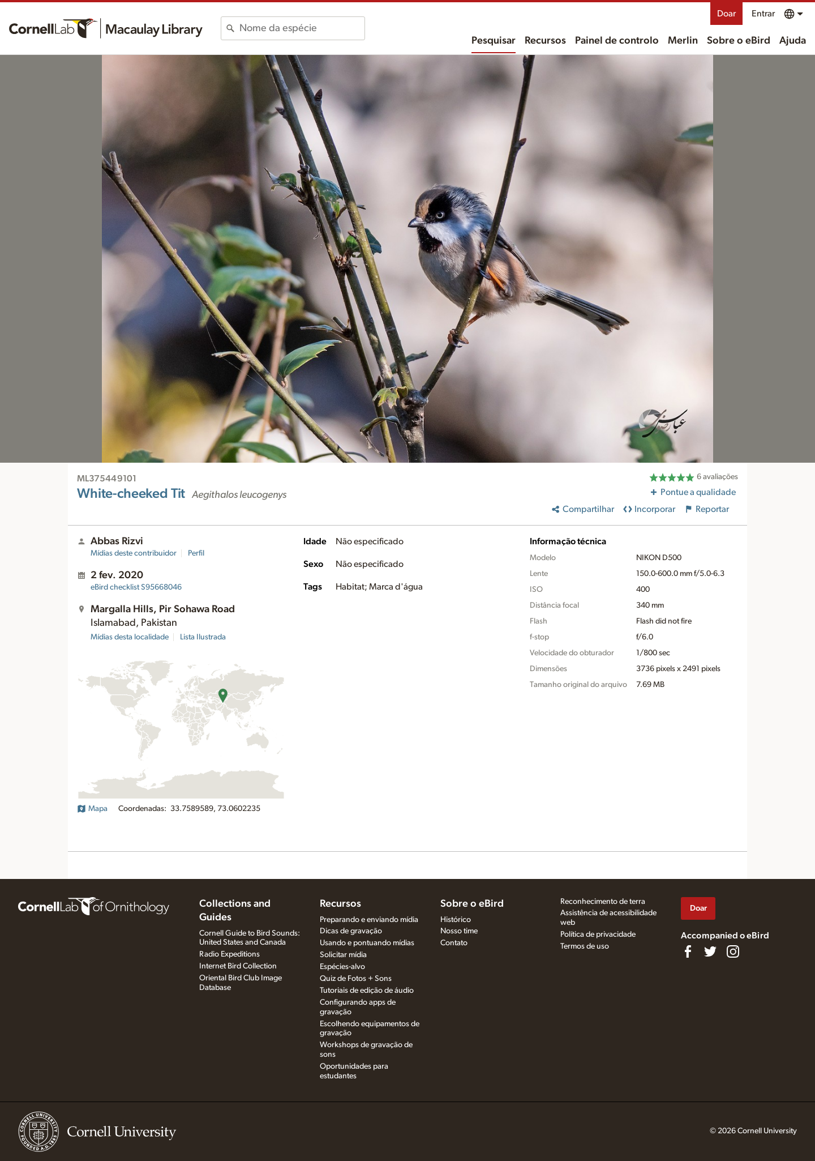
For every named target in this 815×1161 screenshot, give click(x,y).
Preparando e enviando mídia (369, 920)
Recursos (545, 41)
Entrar (763, 13)
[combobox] (301, 28)
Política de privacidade (598, 934)
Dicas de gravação (351, 931)
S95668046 (136, 587)
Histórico (455, 920)
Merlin (683, 41)
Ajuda (792, 41)
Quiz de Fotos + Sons (356, 979)
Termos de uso (584, 946)
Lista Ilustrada (203, 637)
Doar (726, 13)
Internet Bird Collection (238, 966)
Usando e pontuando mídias (367, 943)
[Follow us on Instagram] (733, 951)
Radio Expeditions (229, 954)
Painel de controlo (617, 41)
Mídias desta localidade (130, 637)
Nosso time (459, 931)
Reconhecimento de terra (602, 902)
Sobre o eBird (738, 41)
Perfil (196, 553)
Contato (453, 943)
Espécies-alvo (342, 967)
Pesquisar (493, 41)
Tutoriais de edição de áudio (367, 990)
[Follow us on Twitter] (710, 951)
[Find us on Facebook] (687, 951)
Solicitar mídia (343, 955)
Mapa (92, 809)
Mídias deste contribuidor (134, 553)
